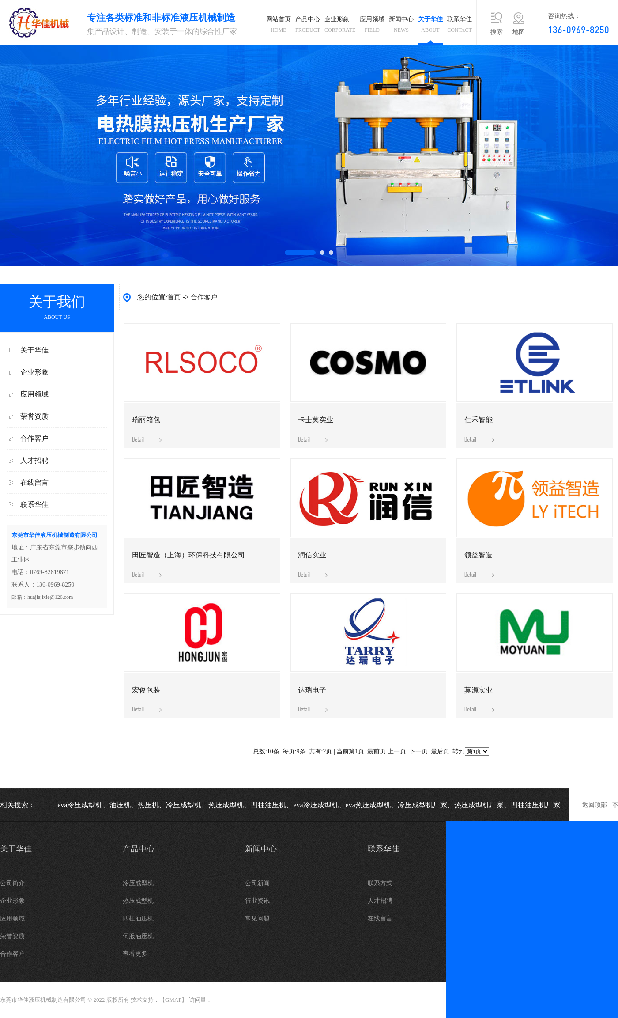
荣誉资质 (34, 416)
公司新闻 (257, 883)
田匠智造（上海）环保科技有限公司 (188, 564)
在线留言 (34, 482)
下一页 (418, 751)
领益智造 (479, 564)
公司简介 (12, 883)
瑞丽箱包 (147, 429)
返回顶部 (594, 805)
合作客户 (34, 438)
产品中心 (307, 26)
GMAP (173, 999)
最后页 (440, 751)
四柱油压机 (138, 918)
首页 (174, 297)
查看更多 (135, 953)
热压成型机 (138, 900)
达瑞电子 (313, 699)
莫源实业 (479, 699)
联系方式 (380, 883)
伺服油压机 (138, 936)
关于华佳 (430, 26)
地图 (518, 32)
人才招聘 (34, 460)
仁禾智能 (479, 429)
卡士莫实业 (315, 429)
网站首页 (278, 26)
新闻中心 (401, 26)
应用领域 (372, 26)
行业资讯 (257, 900)
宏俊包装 (147, 699)
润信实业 (313, 564)
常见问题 (257, 918)
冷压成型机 (138, 883)
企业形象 (339, 26)
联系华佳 (459, 26)
